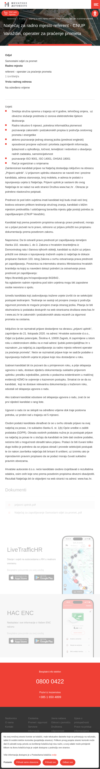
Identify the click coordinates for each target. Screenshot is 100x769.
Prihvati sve (50, 762)
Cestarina (33, 718)
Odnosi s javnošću (61, 722)
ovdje (54, 755)
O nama (22, 19)
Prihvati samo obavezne (27, 762)
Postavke (8, 762)
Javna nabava (58, 718)
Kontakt (9, 726)
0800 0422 (50, 681)
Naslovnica (11, 19)
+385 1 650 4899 (50, 697)
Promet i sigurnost (37, 722)
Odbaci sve (68, 762)
